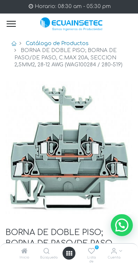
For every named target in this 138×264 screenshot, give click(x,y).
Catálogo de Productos (57, 43)
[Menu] (11, 24)
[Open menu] (69, 253)
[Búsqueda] (46, 251)
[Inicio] (24, 251)
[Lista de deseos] (91, 251)
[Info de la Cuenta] (113, 251)
